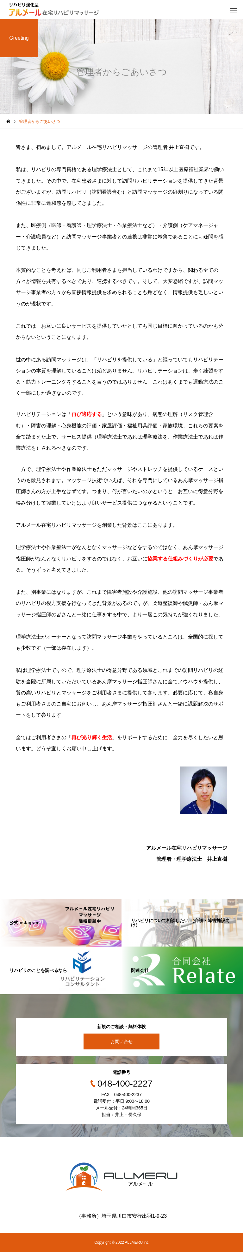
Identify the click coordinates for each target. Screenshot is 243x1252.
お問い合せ (121, 1041)
